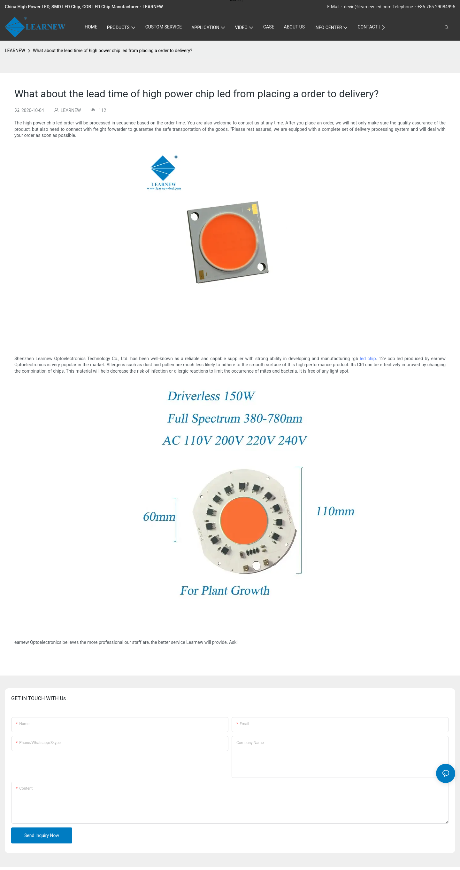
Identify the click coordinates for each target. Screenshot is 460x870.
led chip (368, 358)
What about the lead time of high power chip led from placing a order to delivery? (112, 50)
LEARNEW (15, 50)
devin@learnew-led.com (368, 6)
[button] (383, 27)
